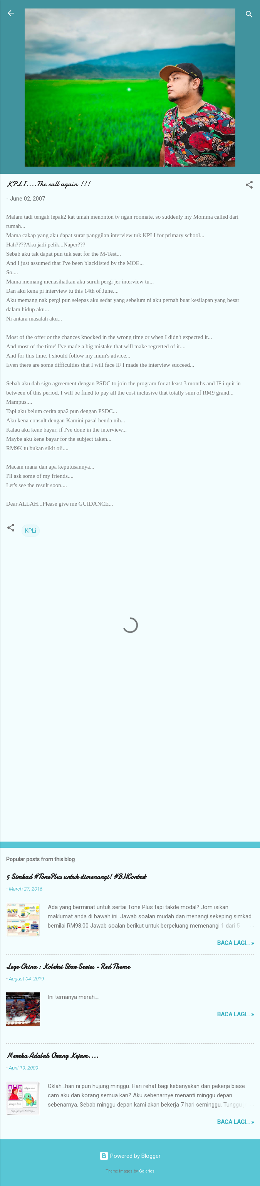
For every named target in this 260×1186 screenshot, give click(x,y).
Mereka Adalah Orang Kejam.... (52, 1056)
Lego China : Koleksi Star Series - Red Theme (68, 967)
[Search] (249, 15)
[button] (249, 186)
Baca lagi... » (235, 943)
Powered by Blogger (130, 1155)
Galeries (146, 1171)
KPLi (30, 530)
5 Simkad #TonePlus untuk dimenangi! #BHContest (76, 877)
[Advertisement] (130, 775)
